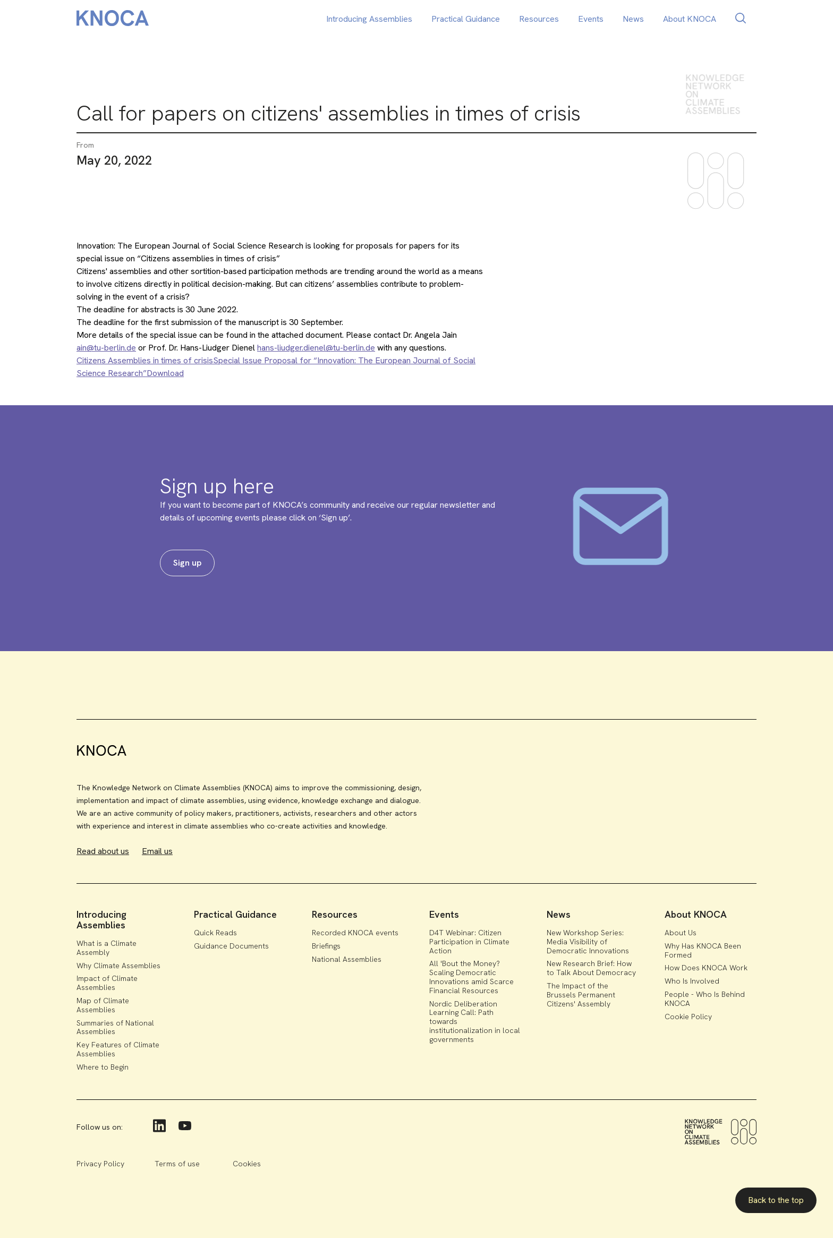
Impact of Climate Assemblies (107, 983)
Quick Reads (215, 932)
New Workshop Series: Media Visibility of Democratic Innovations (588, 941)
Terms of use (177, 1163)
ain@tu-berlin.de (106, 347)
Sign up (187, 562)
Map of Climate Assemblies (102, 1005)
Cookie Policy (688, 1016)
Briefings (326, 946)
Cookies (247, 1163)
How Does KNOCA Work (706, 967)
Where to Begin (102, 1067)
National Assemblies (346, 959)
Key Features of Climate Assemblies (117, 1049)
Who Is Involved (692, 981)
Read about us (102, 851)
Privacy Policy (100, 1163)
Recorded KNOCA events (355, 932)
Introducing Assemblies (369, 18)
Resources (539, 18)
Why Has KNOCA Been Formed (703, 950)
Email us (157, 851)
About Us (680, 932)
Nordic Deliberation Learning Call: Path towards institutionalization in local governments (474, 1021)
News (633, 18)
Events (591, 18)
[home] (112, 20)
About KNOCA (689, 18)
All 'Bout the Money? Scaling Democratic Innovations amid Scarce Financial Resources (471, 977)
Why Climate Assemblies (118, 965)
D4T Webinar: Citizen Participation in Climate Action (469, 941)
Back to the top (776, 1200)
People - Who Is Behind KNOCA (705, 998)
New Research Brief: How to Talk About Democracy (591, 968)
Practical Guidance (465, 18)
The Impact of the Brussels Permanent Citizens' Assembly (581, 995)
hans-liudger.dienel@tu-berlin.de (316, 347)
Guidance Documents (231, 946)
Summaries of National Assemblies (115, 1027)
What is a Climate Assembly (106, 947)
